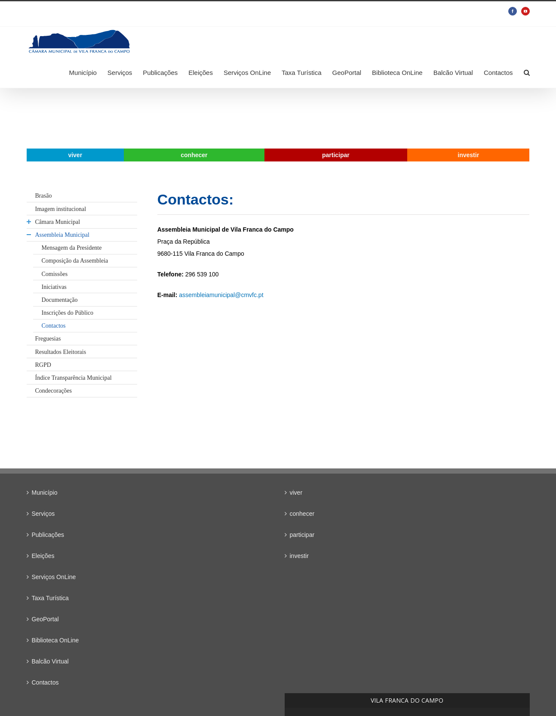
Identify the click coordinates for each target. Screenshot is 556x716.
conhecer (302, 513)
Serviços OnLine (54, 576)
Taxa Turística (50, 598)
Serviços (43, 513)
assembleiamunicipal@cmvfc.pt (220, 294)
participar (302, 534)
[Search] (527, 72)
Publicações (48, 534)
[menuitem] (88, 72)
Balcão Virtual (50, 661)
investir (299, 555)
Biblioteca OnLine (55, 640)
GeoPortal (45, 619)
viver (296, 492)
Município (45, 492)
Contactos (45, 682)
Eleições (43, 555)
